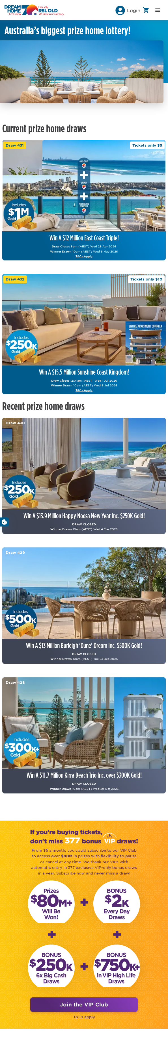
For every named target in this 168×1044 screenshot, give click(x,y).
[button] (127, 10)
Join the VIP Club (84, 1004)
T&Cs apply (84, 1016)
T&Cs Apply (84, 256)
